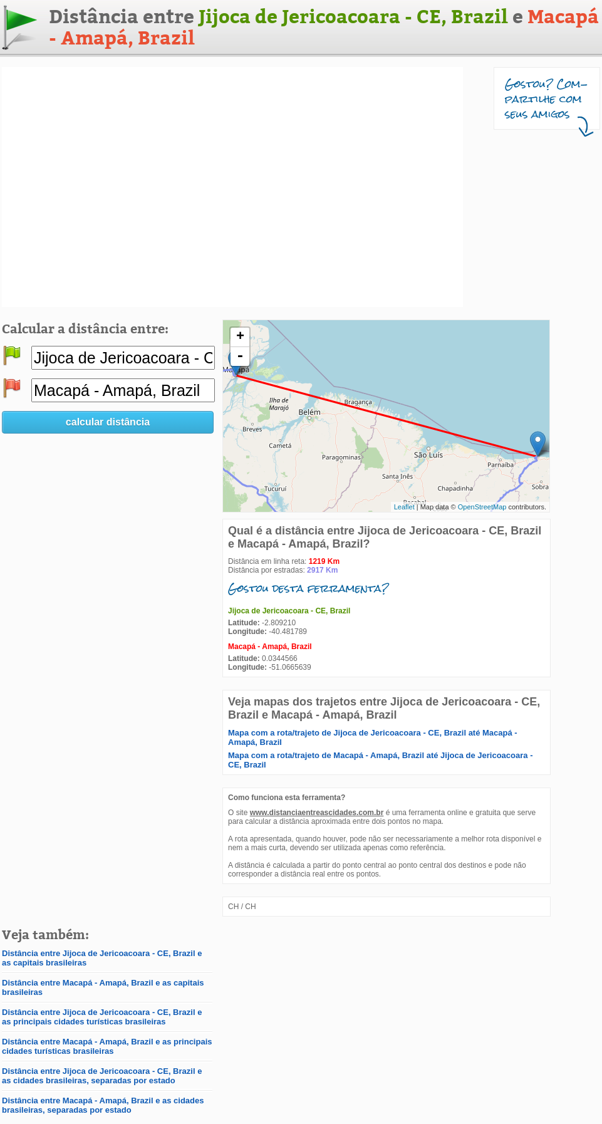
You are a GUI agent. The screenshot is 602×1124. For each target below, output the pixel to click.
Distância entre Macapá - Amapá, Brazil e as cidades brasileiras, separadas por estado (103, 1105)
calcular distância (108, 422)
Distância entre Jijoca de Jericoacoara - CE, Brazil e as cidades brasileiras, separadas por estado (102, 1075)
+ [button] (240, 337)
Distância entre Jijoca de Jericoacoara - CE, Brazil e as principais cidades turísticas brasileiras (102, 1016)
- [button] (240, 356)
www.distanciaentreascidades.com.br (317, 812)
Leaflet (404, 507)
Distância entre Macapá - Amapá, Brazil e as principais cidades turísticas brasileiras (107, 1046)
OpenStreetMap (482, 507)
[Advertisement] (119, 187)
